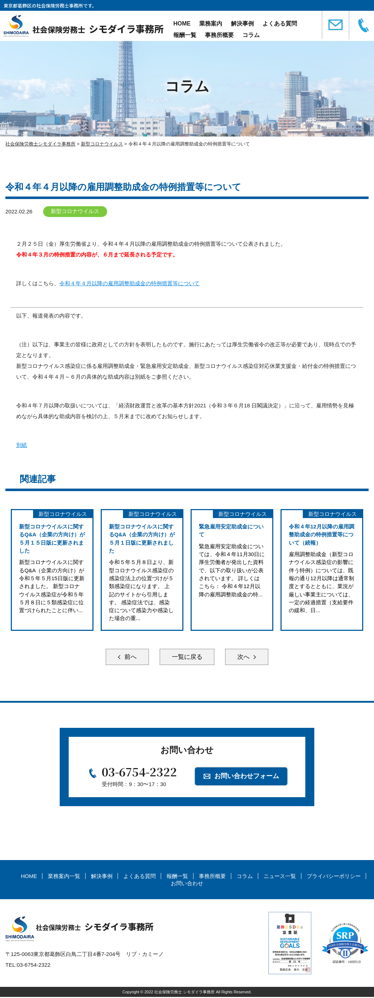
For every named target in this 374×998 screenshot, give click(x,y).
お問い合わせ (187, 885)
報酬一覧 (184, 35)
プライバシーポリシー (334, 877)
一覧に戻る (187, 657)
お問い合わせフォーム (247, 777)
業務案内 (210, 23)
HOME (182, 23)
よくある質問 (280, 23)
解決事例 (242, 23)
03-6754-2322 (139, 773)
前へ (126, 657)
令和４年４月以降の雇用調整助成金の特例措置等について (129, 283)
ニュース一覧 (280, 877)
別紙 (21, 445)
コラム (251, 35)
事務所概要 (219, 35)
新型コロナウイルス (75, 211)
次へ (248, 657)
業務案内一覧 (64, 877)
